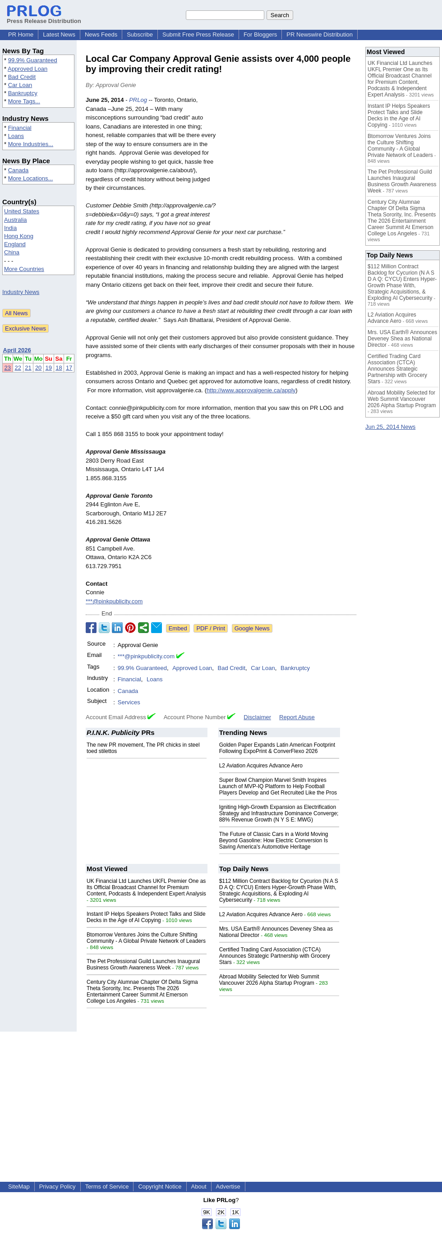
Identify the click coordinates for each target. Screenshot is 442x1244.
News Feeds (101, 34)
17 (69, 367)
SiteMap (19, 1186)
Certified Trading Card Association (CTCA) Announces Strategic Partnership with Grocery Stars (274, 955)
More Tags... (24, 101)
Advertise (228, 1186)
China (11, 252)
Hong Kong (18, 236)
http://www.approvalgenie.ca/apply (251, 390)
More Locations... (30, 178)
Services (129, 702)
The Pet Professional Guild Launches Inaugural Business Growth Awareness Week (143, 964)
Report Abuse (297, 717)
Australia (15, 219)
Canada (18, 170)
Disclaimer (257, 717)
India (10, 228)
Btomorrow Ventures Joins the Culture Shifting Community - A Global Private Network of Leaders (146, 938)
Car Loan (20, 85)
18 (58, 367)
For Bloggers (260, 34)
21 (28, 367)
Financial (20, 127)
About (199, 1186)
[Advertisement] (288, 162)
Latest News (59, 34)
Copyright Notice (159, 1186)
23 (8, 367)
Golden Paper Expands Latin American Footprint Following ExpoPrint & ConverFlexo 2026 (277, 748)
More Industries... (30, 144)
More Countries (24, 269)
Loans (16, 136)
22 (17, 367)
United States (21, 211)
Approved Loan (27, 68)
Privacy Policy (57, 1186)
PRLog (138, 99)
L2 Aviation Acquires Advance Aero (261, 765)
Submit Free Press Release (198, 34)
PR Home (20, 34)
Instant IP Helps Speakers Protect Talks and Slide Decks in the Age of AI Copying (146, 917)
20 (38, 367)
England (15, 244)
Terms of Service (107, 1186)
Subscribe (140, 34)
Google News (252, 628)
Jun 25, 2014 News (390, 426)
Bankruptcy (22, 93)
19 (49, 367)
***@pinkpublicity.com (114, 601)
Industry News (20, 292)
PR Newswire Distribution (319, 34)
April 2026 (17, 350)
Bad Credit (22, 76)
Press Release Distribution (44, 17)
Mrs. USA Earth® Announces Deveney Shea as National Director (402, 338)
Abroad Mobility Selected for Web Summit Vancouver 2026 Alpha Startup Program (269, 979)
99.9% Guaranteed (32, 60)
